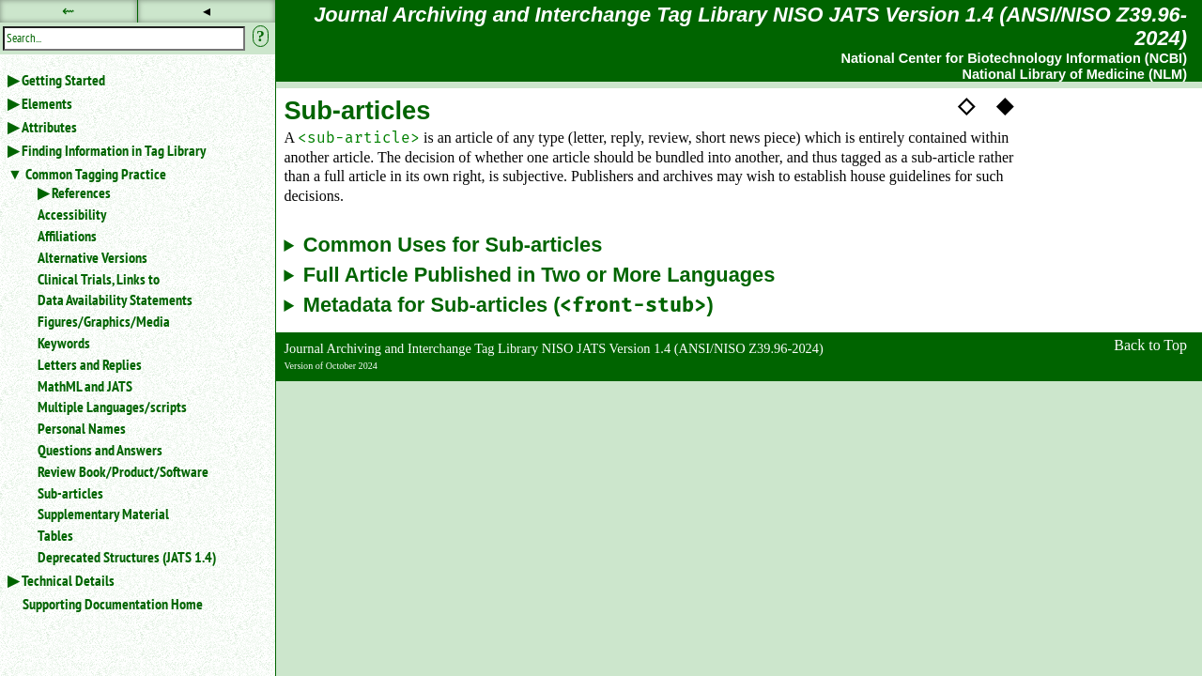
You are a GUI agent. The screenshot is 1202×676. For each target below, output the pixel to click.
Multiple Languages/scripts (112, 406)
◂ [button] (206, 11)
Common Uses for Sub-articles (453, 245)
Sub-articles (70, 493)
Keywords (64, 342)
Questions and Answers (100, 449)
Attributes (49, 126)
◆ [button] (1004, 105)
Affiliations (67, 235)
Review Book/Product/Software (123, 471)
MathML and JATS (85, 385)
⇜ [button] (68, 11)
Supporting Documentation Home (113, 603)
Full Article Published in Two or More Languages (539, 275)
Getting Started (63, 79)
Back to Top (1150, 345)
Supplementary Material (103, 513)
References (81, 192)
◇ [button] (966, 105)
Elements (47, 103)
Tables (55, 535)
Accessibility (72, 214)
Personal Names (82, 428)
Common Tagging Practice (95, 173)
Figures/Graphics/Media (104, 321)
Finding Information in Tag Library (114, 150)
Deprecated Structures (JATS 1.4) (127, 556)
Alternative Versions (92, 257)
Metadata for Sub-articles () (508, 305)
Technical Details (68, 580)
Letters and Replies (90, 364)
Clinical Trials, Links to (99, 278)
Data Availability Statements (115, 299)
